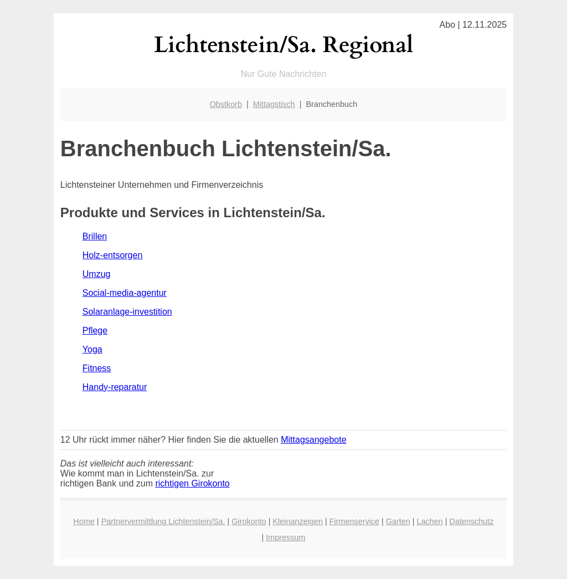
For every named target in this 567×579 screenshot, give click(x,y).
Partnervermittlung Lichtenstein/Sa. (163, 521)
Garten (398, 521)
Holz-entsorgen (113, 255)
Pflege (95, 330)
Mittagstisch (274, 104)
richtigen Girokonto (192, 483)
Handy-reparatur (115, 387)
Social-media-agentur (125, 293)
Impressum (285, 537)
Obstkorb (226, 104)
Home (83, 521)
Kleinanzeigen (297, 521)
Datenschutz (471, 521)
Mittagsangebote (313, 439)
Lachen (430, 521)
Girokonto (248, 521)
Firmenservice (354, 521)
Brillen (95, 236)
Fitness (97, 368)
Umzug (97, 274)
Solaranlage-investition (127, 311)
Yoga (92, 349)
